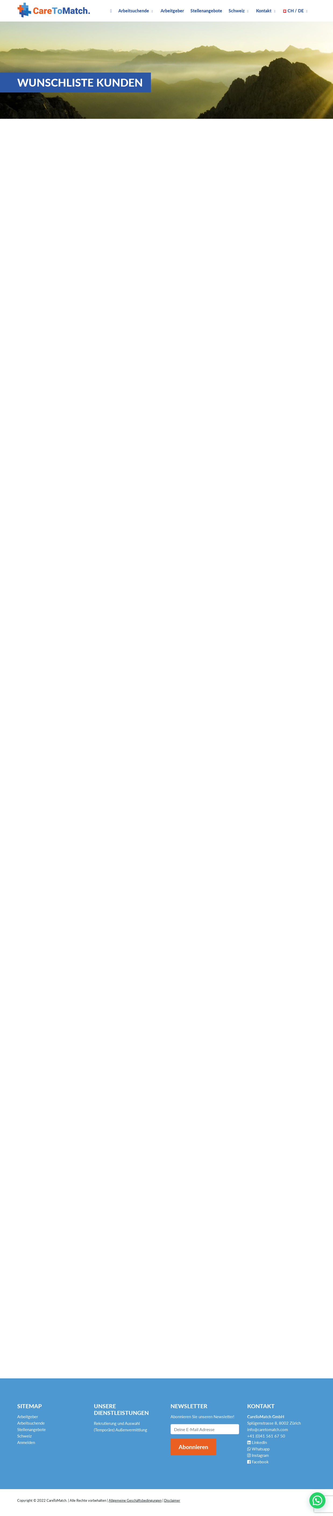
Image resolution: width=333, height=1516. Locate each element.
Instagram (258, 1455)
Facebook (258, 1461)
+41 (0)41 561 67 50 (266, 1435)
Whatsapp (258, 1448)
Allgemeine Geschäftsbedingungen (135, 1500)
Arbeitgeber (172, 10)
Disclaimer (172, 1500)
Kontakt (263, 10)
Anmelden (26, 1442)
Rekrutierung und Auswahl (117, 1423)
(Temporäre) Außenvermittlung (120, 1429)
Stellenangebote (206, 10)
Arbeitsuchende (133, 10)
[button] (317, 1500)
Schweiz (237, 10)
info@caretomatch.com (267, 1429)
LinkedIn (257, 1442)
